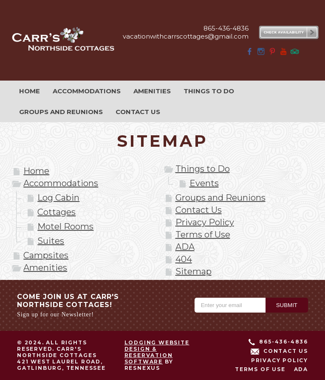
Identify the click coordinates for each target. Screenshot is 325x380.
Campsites (45, 255)
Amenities (45, 268)
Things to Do (202, 169)
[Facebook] (249, 54)
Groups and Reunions (220, 198)
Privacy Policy (204, 222)
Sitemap (193, 271)
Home (36, 171)
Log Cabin (58, 198)
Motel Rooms (65, 226)
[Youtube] (283, 54)
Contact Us (198, 210)
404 (183, 259)
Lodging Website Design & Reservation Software (156, 352)
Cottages (56, 212)
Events (204, 183)
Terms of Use (202, 234)
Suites (50, 241)
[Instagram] (261, 54)
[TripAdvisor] (295, 54)
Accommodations (60, 183)
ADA (185, 247)
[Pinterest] (272, 54)
